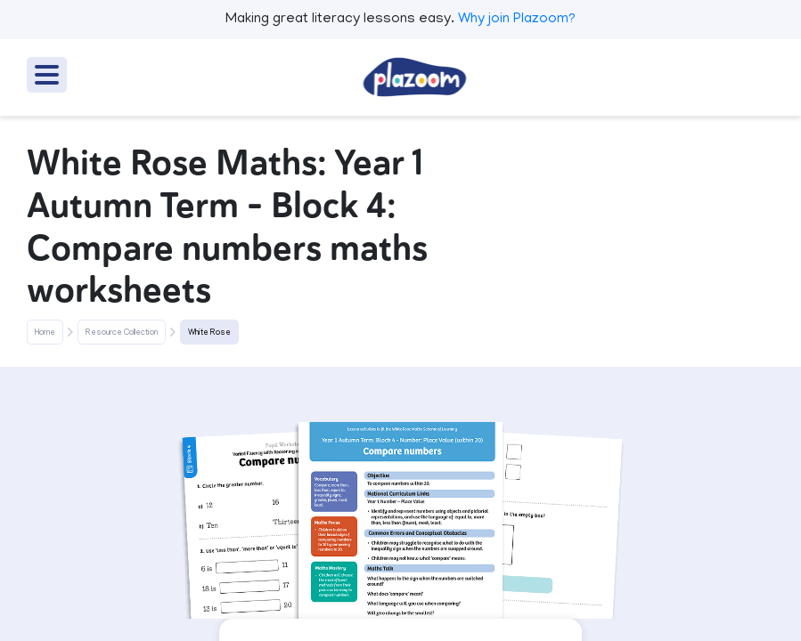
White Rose (209, 333)
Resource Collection (122, 333)
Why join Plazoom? (517, 20)
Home (45, 333)
